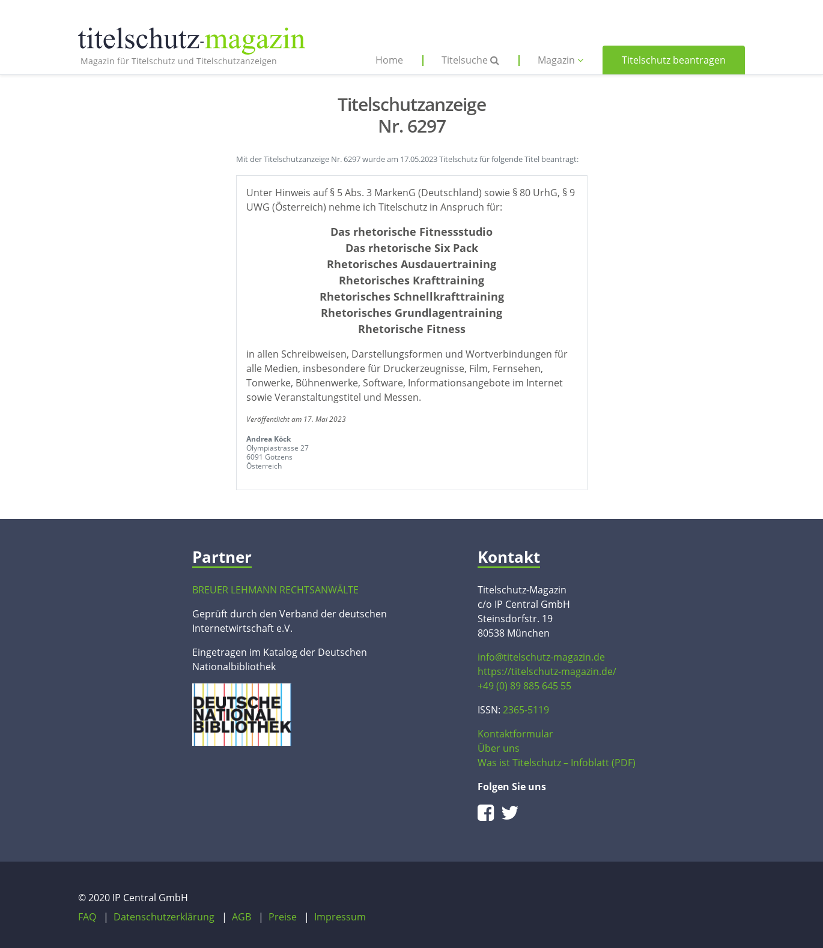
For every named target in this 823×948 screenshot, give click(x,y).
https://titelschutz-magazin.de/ (547, 671)
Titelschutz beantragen (674, 60)
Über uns (499, 748)
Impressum (340, 916)
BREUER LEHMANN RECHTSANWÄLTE (275, 589)
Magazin (560, 60)
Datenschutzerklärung (164, 916)
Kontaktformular (515, 733)
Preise (283, 916)
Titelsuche (470, 60)
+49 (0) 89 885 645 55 (524, 685)
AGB (241, 916)
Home (389, 60)
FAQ (87, 916)
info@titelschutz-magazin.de (541, 657)
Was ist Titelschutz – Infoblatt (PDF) (557, 762)
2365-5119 (526, 709)
